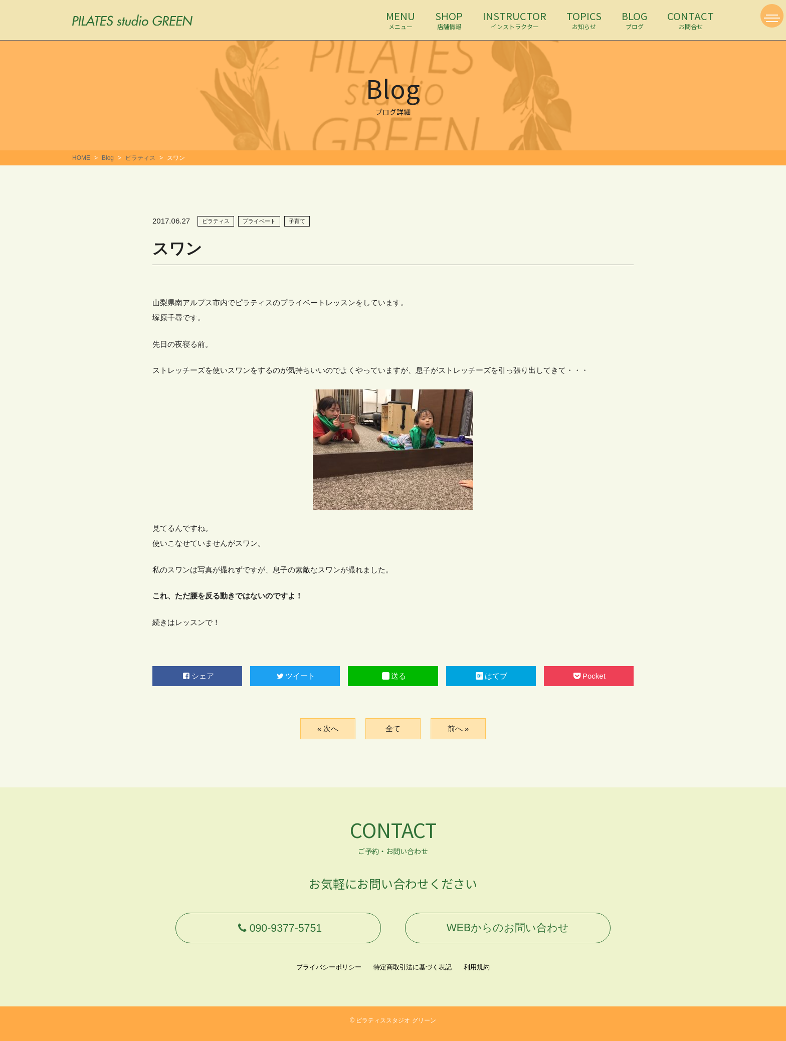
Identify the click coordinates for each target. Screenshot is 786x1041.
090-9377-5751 (278, 931)
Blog (108, 157)
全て (393, 728)
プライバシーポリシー (328, 973)
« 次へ (327, 728)
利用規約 (477, 973)
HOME (81, 157)
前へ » (458, 728)
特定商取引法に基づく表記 (412, 973)
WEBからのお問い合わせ (507, 931)
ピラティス (140, 157)
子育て (297, 221)
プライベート (259, 221)
